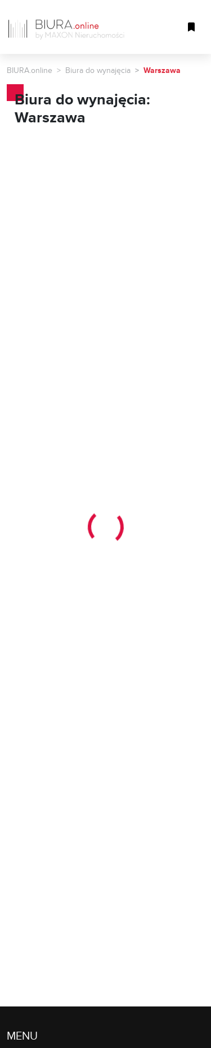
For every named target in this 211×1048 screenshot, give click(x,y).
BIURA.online (29, 70)
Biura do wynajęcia (98, 70)
